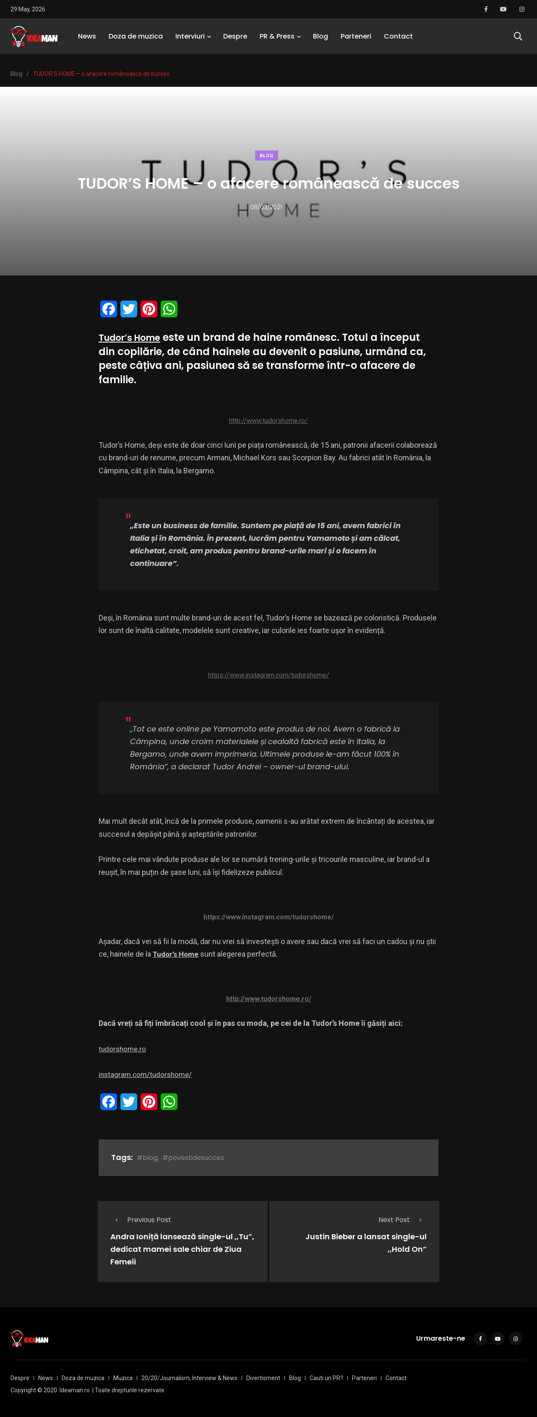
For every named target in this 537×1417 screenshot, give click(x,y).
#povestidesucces (193, 1158)
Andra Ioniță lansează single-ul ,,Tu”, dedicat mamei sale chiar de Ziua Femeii (182, 1249)
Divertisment (263, 1376)
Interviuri (190, 39)
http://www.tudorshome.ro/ (268, 421)
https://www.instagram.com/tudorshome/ (268, 675)
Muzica (123, 1376)
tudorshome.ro (123, 1048)
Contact (398, 39)
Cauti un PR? (326, 1376)
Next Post (402, 1220)
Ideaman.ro (75, 1389)
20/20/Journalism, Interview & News (189, 1376)
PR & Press (277, 39)
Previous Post (140, 1220)
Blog (320, 39)
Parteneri (356, 39)
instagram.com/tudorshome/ (147, 1074)
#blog (147, 1158)
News (87, 39)
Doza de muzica (136, 39)
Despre (235, 39)
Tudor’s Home (134, 337)
